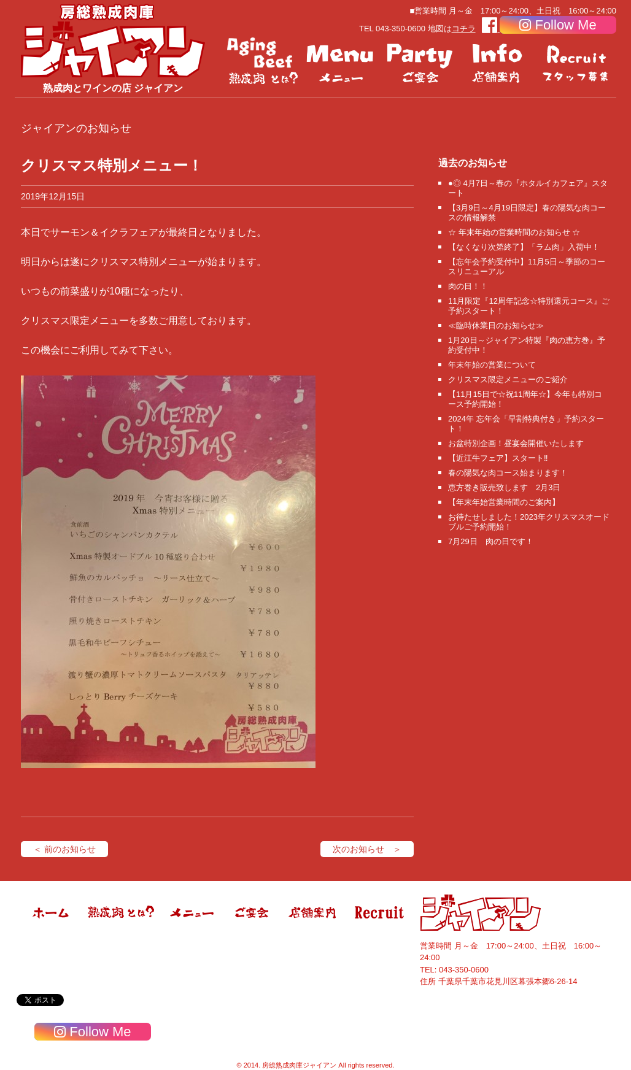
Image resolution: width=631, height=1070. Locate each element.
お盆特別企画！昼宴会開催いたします (516, 443)
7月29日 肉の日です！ (490, 541)
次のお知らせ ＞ (367, 849)
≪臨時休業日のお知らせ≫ (496, 325)
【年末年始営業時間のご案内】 (504, 502)
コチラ (464, 28)
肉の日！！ (468, 286)
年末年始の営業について (492, 364)
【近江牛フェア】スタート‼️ (498, 458)
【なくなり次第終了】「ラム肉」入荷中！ (524, 247)
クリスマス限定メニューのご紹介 (508, 379)
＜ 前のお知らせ (64, 849)
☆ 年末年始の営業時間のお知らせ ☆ (514, 232)
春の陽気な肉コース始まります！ (508, 472)
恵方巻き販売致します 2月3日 (504, 487)
